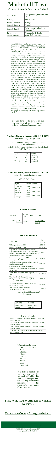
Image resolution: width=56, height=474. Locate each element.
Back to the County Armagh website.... (28, 413)
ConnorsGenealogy (30, 429)
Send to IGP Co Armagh (40, 222)
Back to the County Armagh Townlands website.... (28, 402)
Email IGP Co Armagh (32, 306)
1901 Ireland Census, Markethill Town (23, 322)
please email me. (24, 387)
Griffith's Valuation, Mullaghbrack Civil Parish (25, 318)
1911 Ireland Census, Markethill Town (22, 326)
